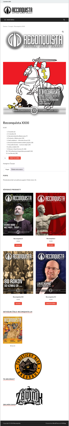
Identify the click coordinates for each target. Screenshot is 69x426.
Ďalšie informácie (17, 169)
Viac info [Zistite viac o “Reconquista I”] (50, 245)
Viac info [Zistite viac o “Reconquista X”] (18, 245)
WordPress (56, 423)
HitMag (63, 423)
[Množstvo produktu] (5, 158)
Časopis (10, 26)
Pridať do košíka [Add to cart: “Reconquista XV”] (51, 303)
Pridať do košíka (14, 158)
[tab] (7, 169)
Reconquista (16, 423)
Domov (5, 26)
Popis (7, 169)
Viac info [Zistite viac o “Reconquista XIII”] (18, 303)
